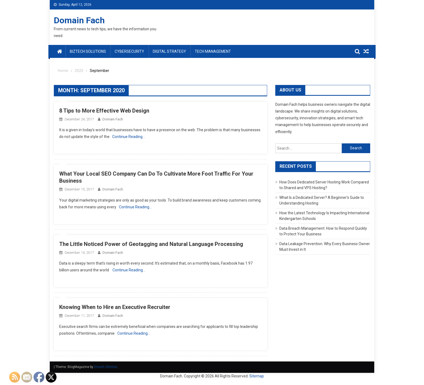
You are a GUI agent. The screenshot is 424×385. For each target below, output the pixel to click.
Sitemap (256, 376)
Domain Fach (79, 20)
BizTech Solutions (88, 51)
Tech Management (213, 51)
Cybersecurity (129, 51)
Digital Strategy (169, 51)
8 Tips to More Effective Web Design (104, 110)
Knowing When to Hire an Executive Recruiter (114, 307)
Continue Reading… (128, 136)
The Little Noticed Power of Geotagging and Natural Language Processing (151, 244)
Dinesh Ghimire (105, 367)
